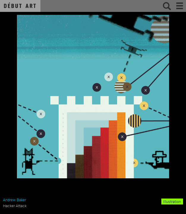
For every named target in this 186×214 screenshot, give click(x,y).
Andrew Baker (14, 199)
